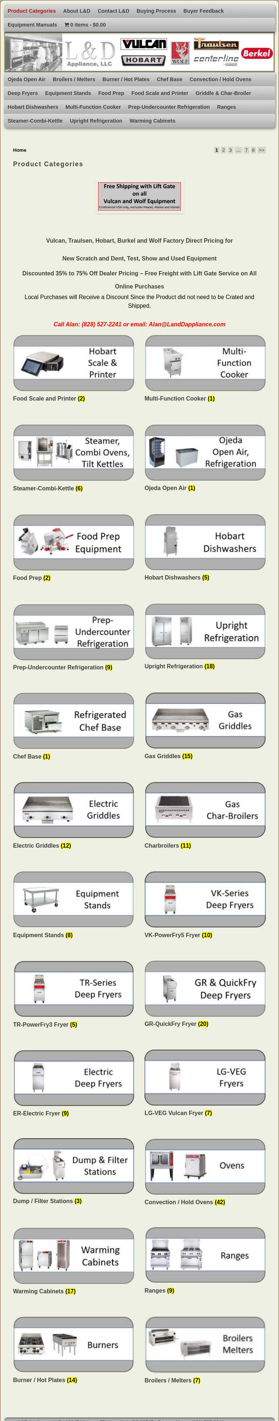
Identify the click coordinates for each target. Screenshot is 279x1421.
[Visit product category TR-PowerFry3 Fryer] (73, 996)
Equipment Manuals (32, 25)
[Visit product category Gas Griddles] (205, 728)
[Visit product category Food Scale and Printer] (73, 370)
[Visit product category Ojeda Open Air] (205, 459)
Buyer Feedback (203, 11)
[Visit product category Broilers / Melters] (205, 1352)
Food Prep (111, 93)
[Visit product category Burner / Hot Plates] (73, 1352)
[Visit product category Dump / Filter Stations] (73, 1173)
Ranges (226, 107)
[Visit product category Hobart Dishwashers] (205, 549)
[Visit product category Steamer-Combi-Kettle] (73, 459)
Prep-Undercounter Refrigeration (169, 107)
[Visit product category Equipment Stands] (73, 907)
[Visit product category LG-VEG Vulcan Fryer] (205, 1085)
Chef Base (169, 79)
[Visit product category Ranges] (205, 1262)
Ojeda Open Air (26, 79)
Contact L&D (113, 11)
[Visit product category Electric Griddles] (73, 817)
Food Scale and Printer (160, 93)
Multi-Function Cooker (93, 107)
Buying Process (156, 11)
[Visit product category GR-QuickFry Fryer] (205, 995)
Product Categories (32, 11)
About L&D (76, 11)
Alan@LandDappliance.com (187, 324)
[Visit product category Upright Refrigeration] (205, 638)
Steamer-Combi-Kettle (35, 121)
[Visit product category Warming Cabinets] (73, 1263)
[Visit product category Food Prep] (73, 549)
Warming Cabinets (152, 121)
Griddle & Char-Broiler (223, 93)
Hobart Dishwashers (33, 107)
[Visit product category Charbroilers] (205, 817)
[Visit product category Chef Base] (73, 728)
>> (261, 150)
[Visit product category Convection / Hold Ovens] (205, 1174)
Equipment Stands (68, 93)
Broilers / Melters (74, 79)
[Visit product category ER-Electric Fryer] (73, 1085)
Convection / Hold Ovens (220, 79)
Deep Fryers (23, 93)
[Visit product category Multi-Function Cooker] (205, 370)
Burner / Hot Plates (126, 79)
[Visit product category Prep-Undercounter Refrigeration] (73, 639)
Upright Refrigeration (96, 121)
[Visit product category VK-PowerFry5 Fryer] (205, 907)
